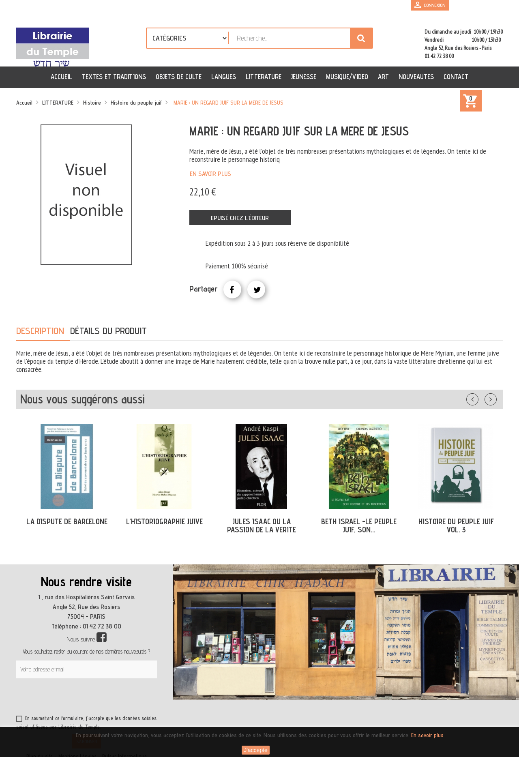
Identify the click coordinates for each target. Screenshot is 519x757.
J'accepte (256, 750)
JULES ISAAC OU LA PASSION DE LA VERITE (261, 525)
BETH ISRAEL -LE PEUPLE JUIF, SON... (359, 525)
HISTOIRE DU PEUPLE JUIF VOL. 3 (456, 525)
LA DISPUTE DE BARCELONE (66, 521)
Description (40, 331)
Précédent (480, 397)
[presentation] (94, 698)
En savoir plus (210, 174)
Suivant (496, 397)
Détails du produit (108, 331)
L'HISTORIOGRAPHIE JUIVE (164, 521)
